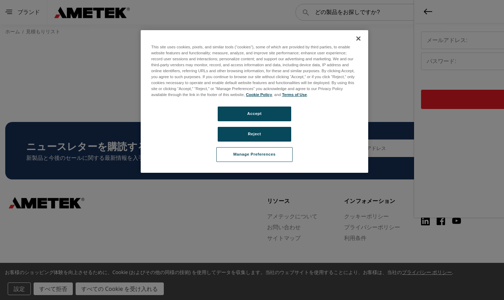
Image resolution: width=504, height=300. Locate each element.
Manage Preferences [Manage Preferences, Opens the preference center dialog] (254, 154)
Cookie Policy (259, 95)
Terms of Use (294, 95)
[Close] (358, 38)
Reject (254, 134)
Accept (254, 113)
